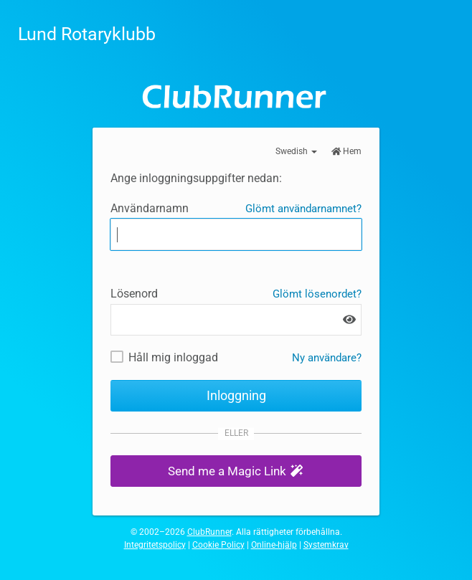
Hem (346, 151)
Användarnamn (149, 208)
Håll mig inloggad (173, 357)
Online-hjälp (274, 545)
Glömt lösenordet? (317, 293)
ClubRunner (209, 532)
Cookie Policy (218, 545)
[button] (236, 471)
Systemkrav (326, 545)
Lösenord (134, 293)
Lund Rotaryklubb (87, 34)
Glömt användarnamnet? (303, 208)
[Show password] (349, 319)
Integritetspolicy (155, 545)
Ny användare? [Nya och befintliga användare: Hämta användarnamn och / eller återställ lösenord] (327, 357)
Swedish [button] (296, 151)
